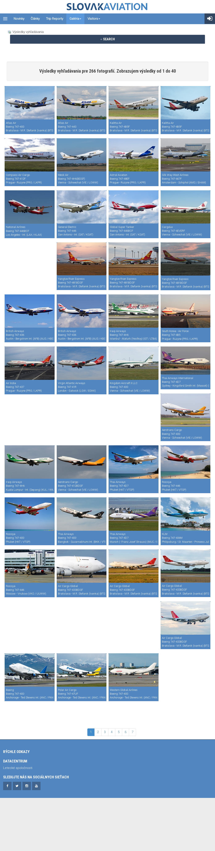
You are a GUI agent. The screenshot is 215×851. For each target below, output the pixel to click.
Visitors (94, 19)
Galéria (75, 19)
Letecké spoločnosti (17, 784)
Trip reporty (54, 19)
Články (35, 19)
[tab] (107, 39)
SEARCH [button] (107, 39)
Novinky (19, 19)
